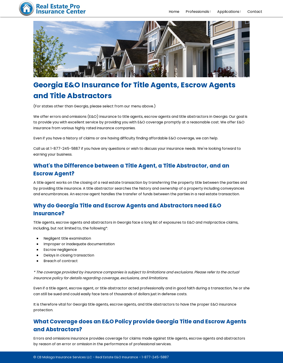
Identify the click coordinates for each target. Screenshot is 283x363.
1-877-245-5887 (155, 357)
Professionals (198, 11)
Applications (229, 11)
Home (174, 11)
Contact (254, 11)
